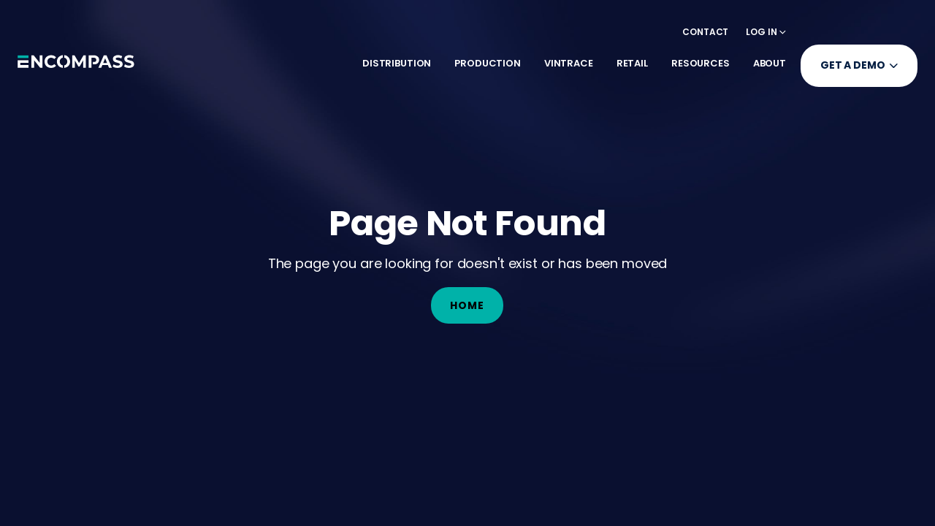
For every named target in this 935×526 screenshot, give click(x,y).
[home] (76, 66)
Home (467, 305)
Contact (705, 32)
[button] (766, 31)
